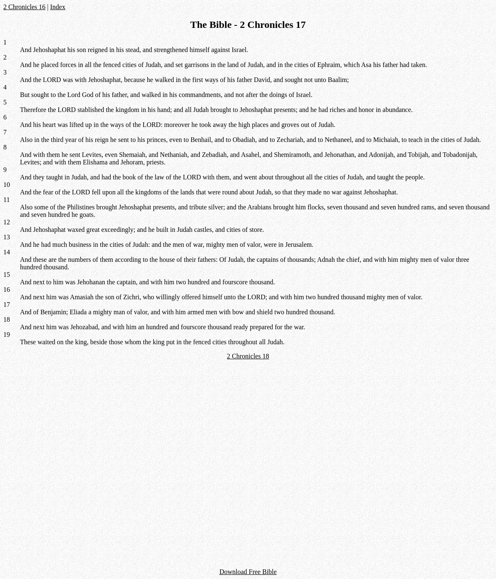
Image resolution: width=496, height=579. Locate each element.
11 (6, 199)
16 (6, 289)
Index (57, 6)
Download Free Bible (248, 571)
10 (6, 184)
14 (6, 252)
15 (6, 274)
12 (6, 222)
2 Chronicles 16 (24, 6)
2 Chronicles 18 (248, 356)
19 (6, 334)
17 (6, 304)
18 (6, 319)
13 (6, 237)
